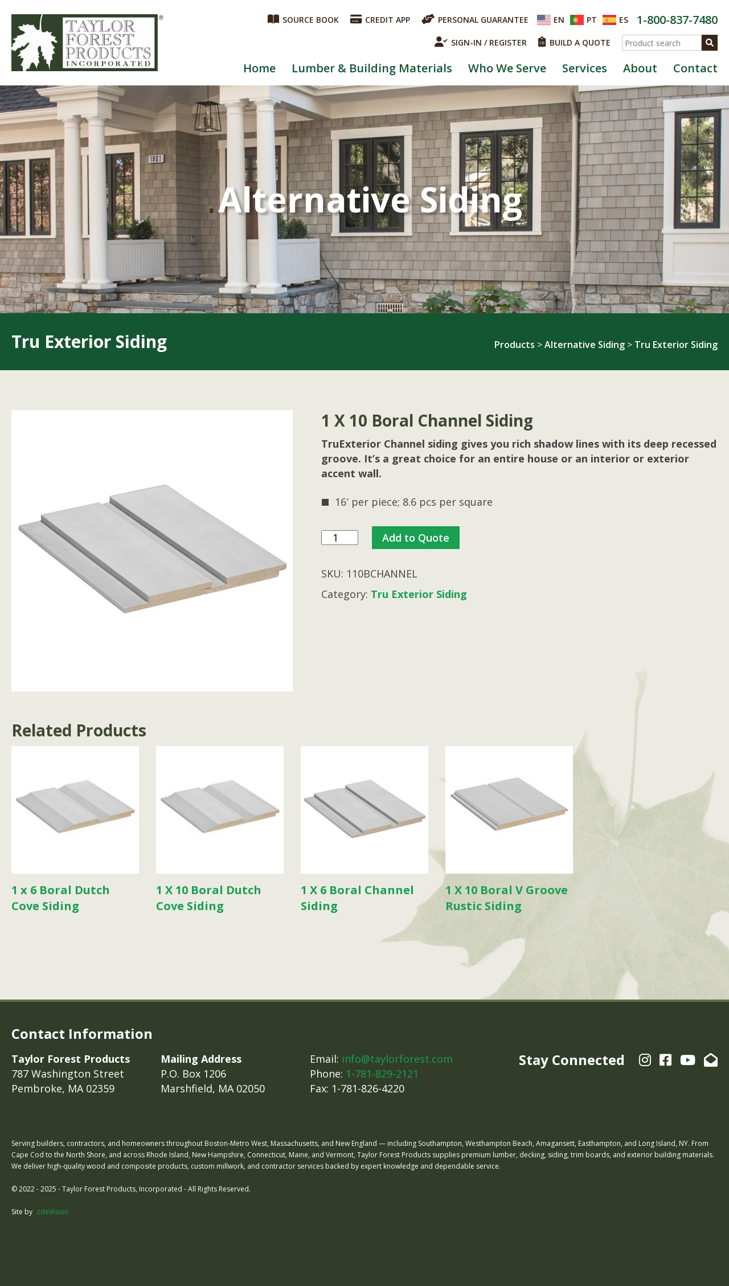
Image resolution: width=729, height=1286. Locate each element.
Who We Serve (507, 68)
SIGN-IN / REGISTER (481, 42)
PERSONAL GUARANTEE (475, 19)
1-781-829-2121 (382, 1073)
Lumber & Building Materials (372, 68)
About (640, 68)
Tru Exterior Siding (676, 344)
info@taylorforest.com (397, 1059)
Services (584, 68)
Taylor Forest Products (87, 42)
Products (514, 344)
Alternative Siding (584, 344)
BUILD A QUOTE (574, 42)
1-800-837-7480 (677, 19)
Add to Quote (415, 537)
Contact (695, 68)
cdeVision (52, 1212)
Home (259, 68)
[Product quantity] (339, 538)
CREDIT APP (380, 19)
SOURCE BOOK (303, 19)
